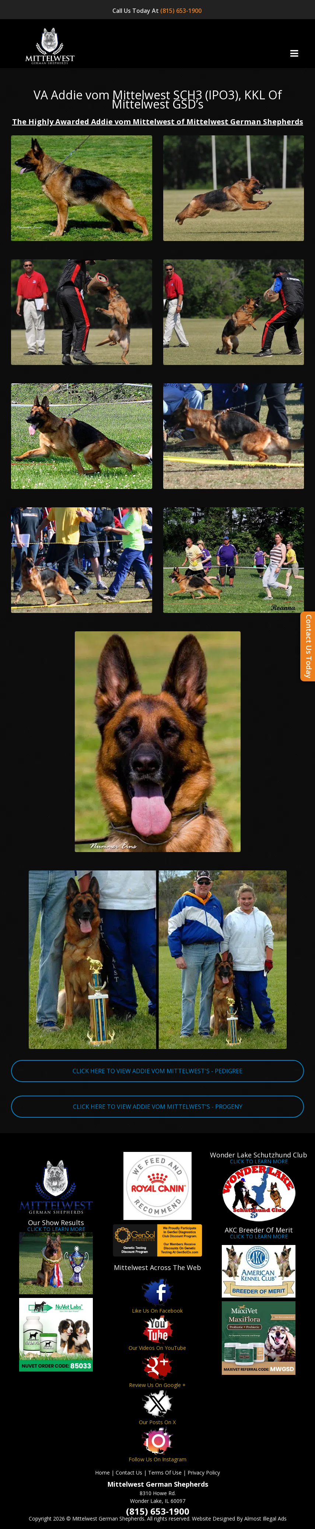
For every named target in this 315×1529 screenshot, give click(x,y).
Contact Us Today (309, 646)
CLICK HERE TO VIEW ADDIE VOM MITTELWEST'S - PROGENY (157, 1107)
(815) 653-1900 (181, 11)
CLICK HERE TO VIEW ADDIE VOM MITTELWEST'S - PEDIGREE (157, 1071)
